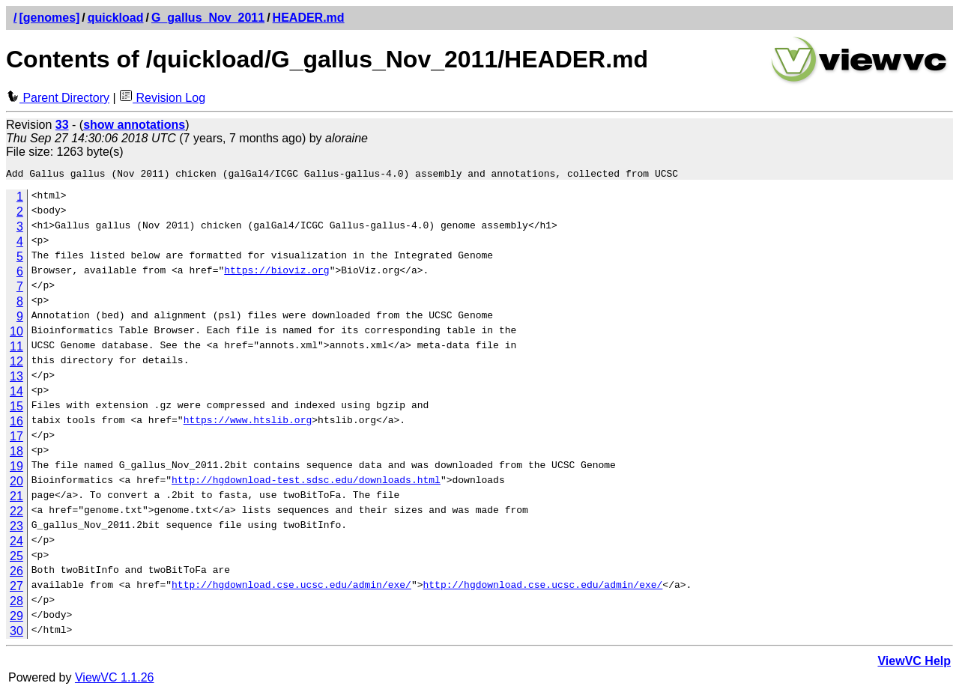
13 (16, 378)
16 (16, 423)
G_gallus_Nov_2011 (207, 17)
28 (16, 603)
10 (16, 333)
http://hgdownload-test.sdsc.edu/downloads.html (306, 484)
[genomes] (49, 17)
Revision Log (162, 97)
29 (16, 618)
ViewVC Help (914, 663)
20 (16, 483)
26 (16, 573)
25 (16, 558)
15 (16, 408)
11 (16, 348)
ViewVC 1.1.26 (114, 679)
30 (16, 633)
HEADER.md (309, 17)
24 (16, 543)
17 (16, 438)
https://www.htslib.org (248, 424)
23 (16, 528)
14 (16, 393)
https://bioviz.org (276, 274)
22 (16, 513)
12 (16, 363)
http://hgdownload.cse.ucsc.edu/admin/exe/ (291, 588)
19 (16, 468)
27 (16, 588)
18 (16, 453)
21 (16, 498)
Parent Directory (57, 97)
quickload (116, 17)
